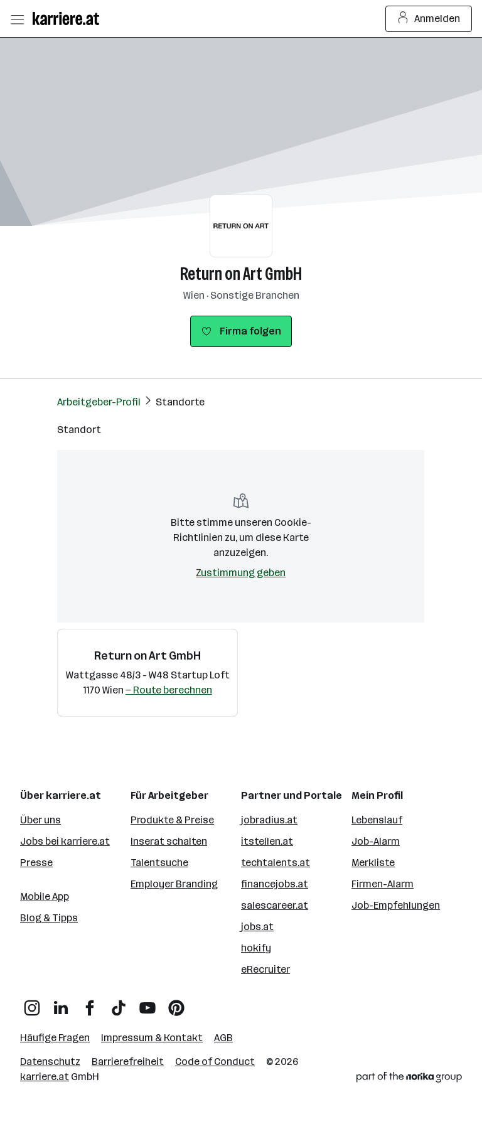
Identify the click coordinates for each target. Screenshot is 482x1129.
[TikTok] (119, 1003)
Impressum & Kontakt (152, 1038)
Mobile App (44, 896)
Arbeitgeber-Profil (99, 402)
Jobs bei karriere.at (65, 841)
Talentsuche (159, 863)
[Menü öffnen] (17, 18)
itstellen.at (267, 841)
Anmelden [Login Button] (429, 18)
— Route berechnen (169, 690)
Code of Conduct (215, 1061)
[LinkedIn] (61, 1003)
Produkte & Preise (172, 820)
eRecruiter (265, 969)
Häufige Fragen (55, 1038)
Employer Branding (174, 884)
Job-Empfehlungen (395, 905)
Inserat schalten (169, 841)
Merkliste (373, 863)
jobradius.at (269, 820)
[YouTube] (147, 1003)
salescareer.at (274, 905)
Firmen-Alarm (382, 884)
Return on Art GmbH (241, 274)
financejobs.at (274, 884)
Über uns (40, 820)
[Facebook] (90, 1003)
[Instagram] (32, 1003)
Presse (36, 863)
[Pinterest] (176, 1003)
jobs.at (257, 927)
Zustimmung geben (241, 573)
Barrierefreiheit (128, 1061)
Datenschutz (50, 1061)
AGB (223, 1038)
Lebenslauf (376, 820)
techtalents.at (275, 863)
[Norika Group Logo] (409, 1079)
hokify (256, 948)
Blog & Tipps (49, 918)
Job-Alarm (375, 841)
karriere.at (44, 1077)
